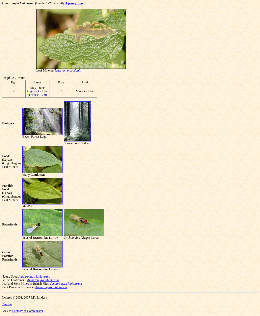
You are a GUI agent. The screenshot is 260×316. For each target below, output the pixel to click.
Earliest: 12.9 (37, 94)
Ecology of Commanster (27, 311)
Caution (7, 304)
